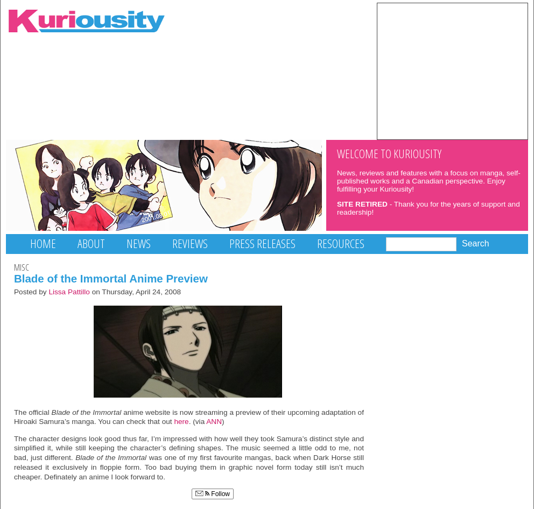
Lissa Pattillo (69, 292)
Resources (340, 243)
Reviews (190, 243)
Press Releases (262, 243)
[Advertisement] (452, 70)
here (181, 422)
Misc (21, 267)
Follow (212, 494)
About (91, 243)
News (139, 243)
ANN (214, 422)
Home (43, 243)
